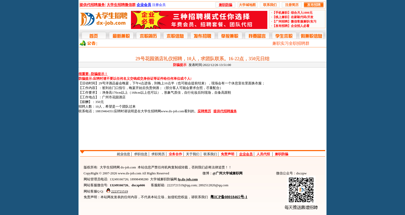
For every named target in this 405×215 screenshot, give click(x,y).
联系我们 (210, 154)
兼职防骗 (281, 154)
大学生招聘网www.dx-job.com (162, 111)
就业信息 (123, 154)
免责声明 (227, 154)
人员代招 (263, 154)
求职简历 (158, 154)
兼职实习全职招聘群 (290, 43)
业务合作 (175, 154)
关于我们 (192, 154)
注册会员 (159, 5)
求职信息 (140, 154)
